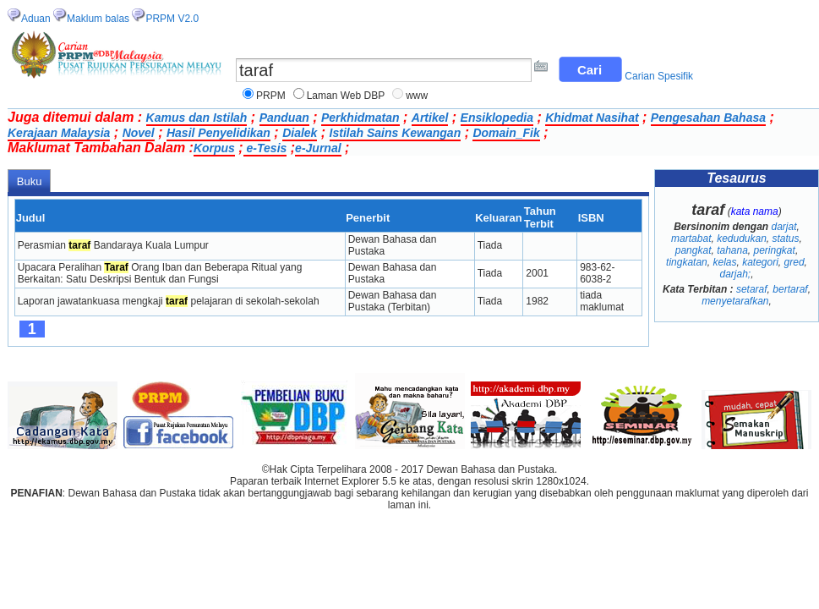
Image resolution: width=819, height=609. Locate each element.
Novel (139, 133)
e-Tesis (265, 148)
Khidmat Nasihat (591, 117)
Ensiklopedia (497, 117)
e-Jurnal (318, 148)
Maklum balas (98, 19)
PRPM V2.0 (172, 19)
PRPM (271, 96)
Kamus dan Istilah (197, 117)
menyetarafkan (735, 301)
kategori (760, 262)
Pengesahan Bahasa (708, 117)
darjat (783, 227)
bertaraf (790, 289)
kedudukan (742, 238)
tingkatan (686, 262)
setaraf (751, 289)
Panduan (284, 117)
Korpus (214, 148)
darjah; (735, 274)
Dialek (299, 133)
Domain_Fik (505, 133)
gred (794, 262)
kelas (724, 262)
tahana (732, 250)
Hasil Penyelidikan (218, 133)
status (786, 238)
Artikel (430, 117)
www (417, 96)
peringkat (774, 250)
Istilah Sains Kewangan (395, 133)
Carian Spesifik (659, 76)
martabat (691, 238)
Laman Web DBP (346, 96)
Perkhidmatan (360, 117)
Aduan (36, 19)
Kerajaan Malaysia (59, 133)
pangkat (693, 250)
